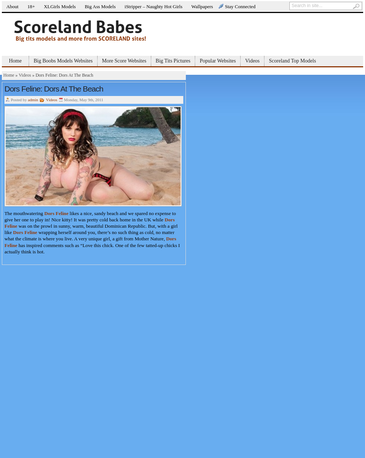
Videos (252, 61)
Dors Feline (56, 213)
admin (33, 99)
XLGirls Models (60, 6)
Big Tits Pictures (173, 61)
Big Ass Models (100, 6)
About (12, 6)
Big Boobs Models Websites (63, 61)
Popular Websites (218, 61)
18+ (31, 6)
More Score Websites (124, 61)
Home (15, 61)
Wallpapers (202, 6)
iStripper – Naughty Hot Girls (153, 6)
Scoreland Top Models (292, 61)
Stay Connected (240, 6)
